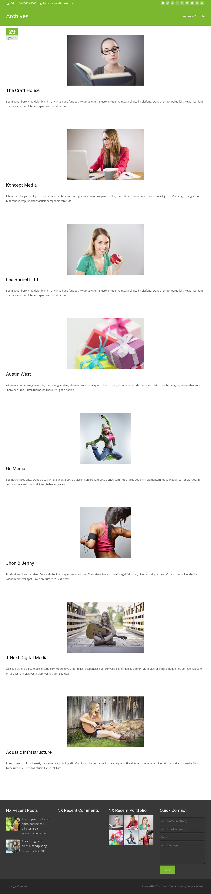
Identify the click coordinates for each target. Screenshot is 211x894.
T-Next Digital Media (27, 657)
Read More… (14, 113)
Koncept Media (21, 185)
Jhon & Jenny (20, 563)
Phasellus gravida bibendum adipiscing (34, 843)
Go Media (15, 468)
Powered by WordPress (155, 886)
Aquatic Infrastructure (29, 752)
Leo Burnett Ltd (22, 279)
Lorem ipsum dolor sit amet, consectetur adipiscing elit (35, 823)
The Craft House (23, 90)
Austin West (18, 374)
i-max (180, 886)
